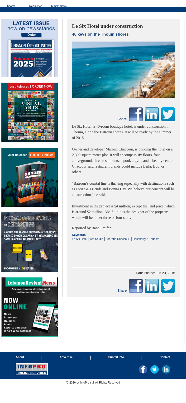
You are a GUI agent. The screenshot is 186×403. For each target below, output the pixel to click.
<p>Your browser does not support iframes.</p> (123, 250)
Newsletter (36, 6)
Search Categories (14, 6)
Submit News (59, 6)
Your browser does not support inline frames (29, 180)
